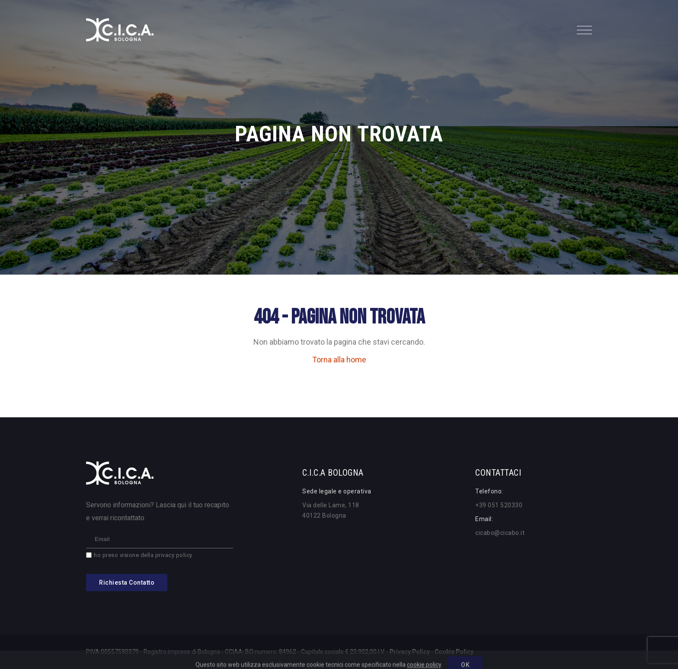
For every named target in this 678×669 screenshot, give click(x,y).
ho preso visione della (143, 555)
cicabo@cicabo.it (499, 532)
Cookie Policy (454, 651)
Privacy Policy (410, 651)
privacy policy (173, 555)
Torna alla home (339, 359)
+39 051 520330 (498, 505)
